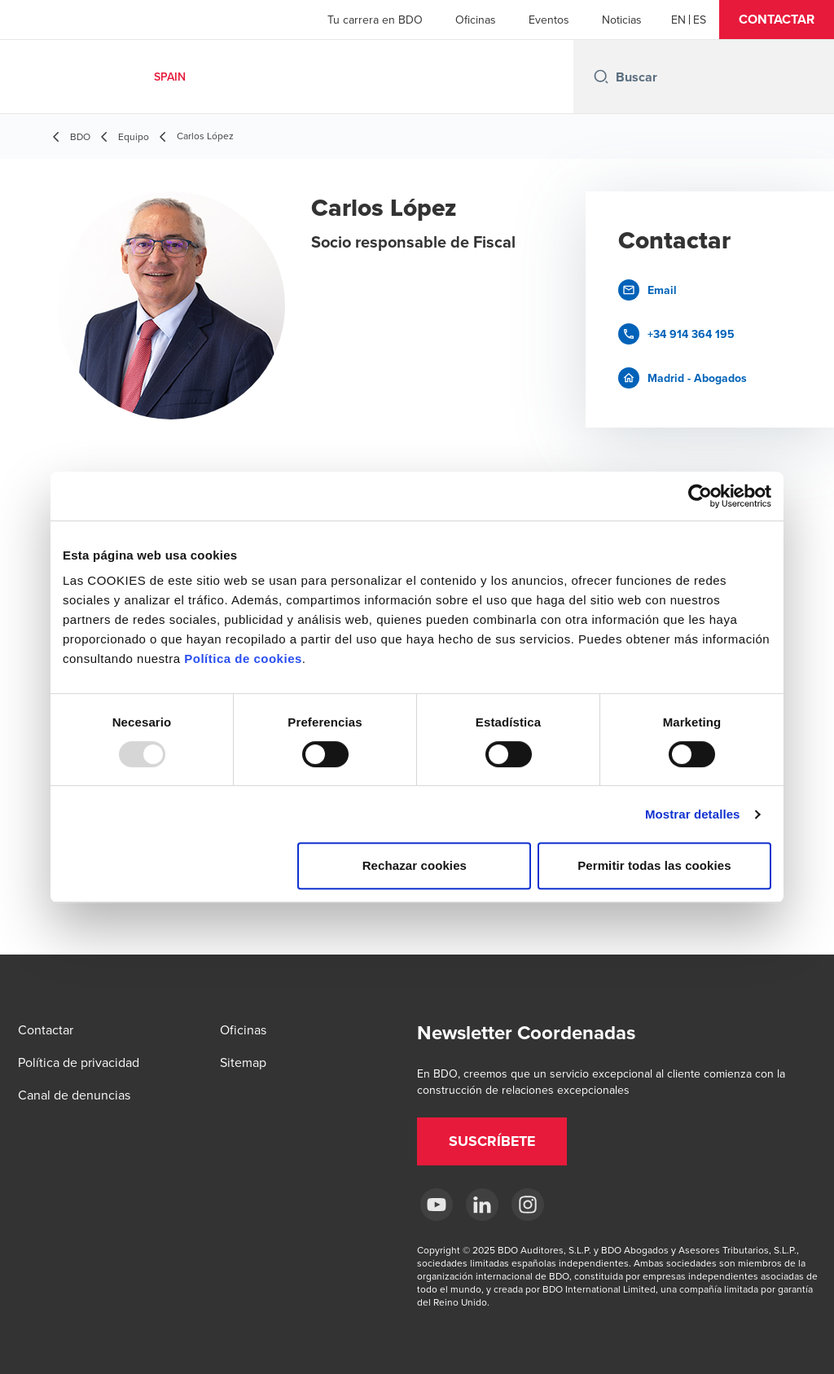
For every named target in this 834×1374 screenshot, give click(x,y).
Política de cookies (243, 658)
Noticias (622, 19)
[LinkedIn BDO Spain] (482, 1204)
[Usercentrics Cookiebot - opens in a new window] (700, 496)
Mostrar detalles (692, 814)
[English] (678, 19)
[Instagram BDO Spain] (527, 1204)
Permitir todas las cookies (654, 865)
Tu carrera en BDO (375, 19)
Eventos (549, 19)
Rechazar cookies (414, 865)
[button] (776, 19)
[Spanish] (699, 19)
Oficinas (475, 19)
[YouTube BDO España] (436, 1204)
